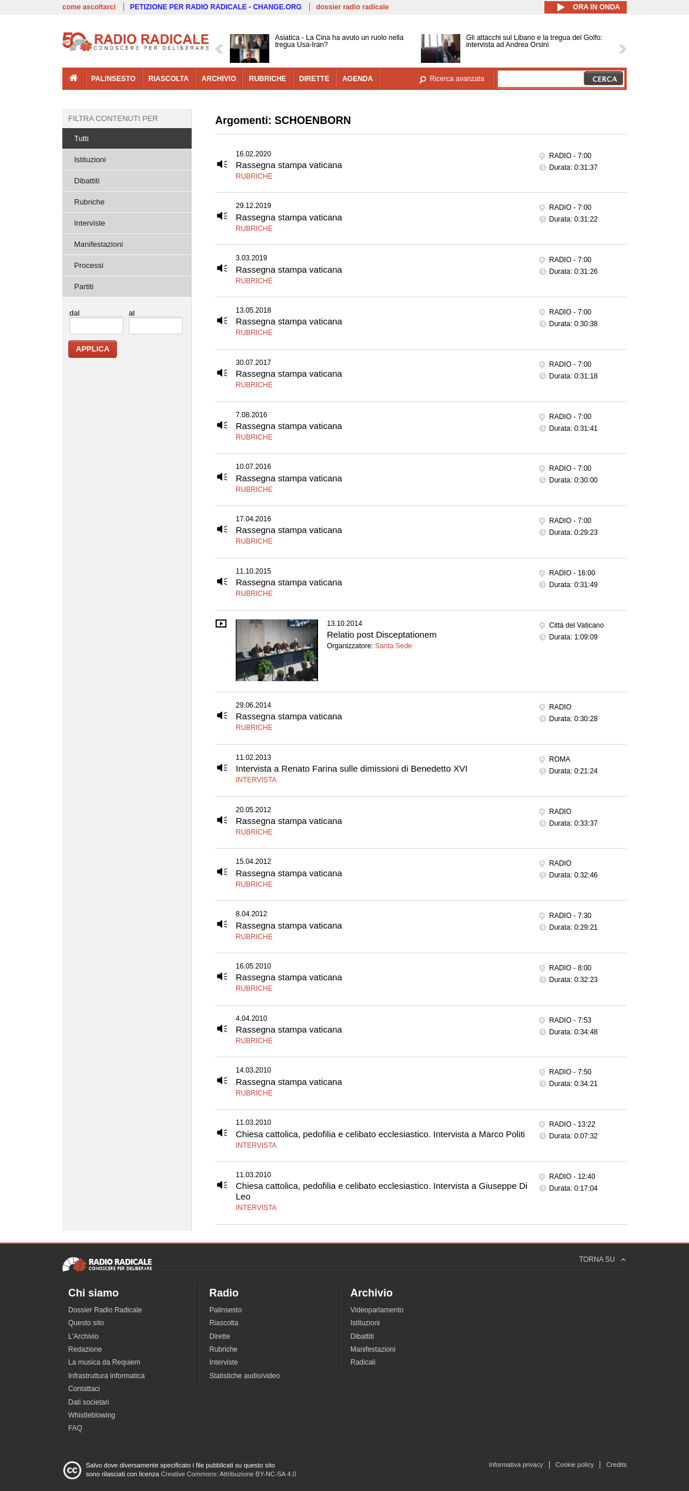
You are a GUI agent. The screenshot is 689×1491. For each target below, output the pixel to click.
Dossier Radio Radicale (105, 1310)
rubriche (267, 79)
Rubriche (254, 176)
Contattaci (84, 1389)
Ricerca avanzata (457, 79)
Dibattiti (86, 180)
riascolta (169, 79)
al (132, 313)
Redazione (85, 1349)
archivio (219, 79)
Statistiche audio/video (244, 1376)
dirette (314, 79)
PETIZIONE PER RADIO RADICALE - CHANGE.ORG (216, 7)
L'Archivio (83, 1336)
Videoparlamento (377, 1310)
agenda (357, 79)
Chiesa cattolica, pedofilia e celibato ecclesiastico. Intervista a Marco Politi (380, 1134)
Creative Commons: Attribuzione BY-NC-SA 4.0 (228, 1473)
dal (74, 313)
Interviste (89, 223)
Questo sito (86, 1323)
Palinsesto (225, 1310)
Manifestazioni (98, 244)
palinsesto (113, 79)
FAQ (75, 1428)
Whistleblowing (91, 1415)
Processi (88, 265)
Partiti (83, 286)
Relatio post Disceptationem (382, 634)
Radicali (363, 1362)
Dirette (219, 1336)
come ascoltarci (89, 7)
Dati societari (88, 1402)
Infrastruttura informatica (106, 1376)
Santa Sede (393, 646)
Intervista (256, 780)
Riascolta (223, 1323)
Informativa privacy (516, 1464)
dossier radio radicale (352, 7)
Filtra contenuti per (113, 118)
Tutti (81, 138)
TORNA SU (597, 1259)
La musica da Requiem (104, 1362)
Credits (616, 1464)
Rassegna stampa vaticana (289, 165)
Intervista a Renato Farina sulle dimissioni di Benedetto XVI (351, 768)
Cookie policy (575, 1464)
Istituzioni (90, 159)
